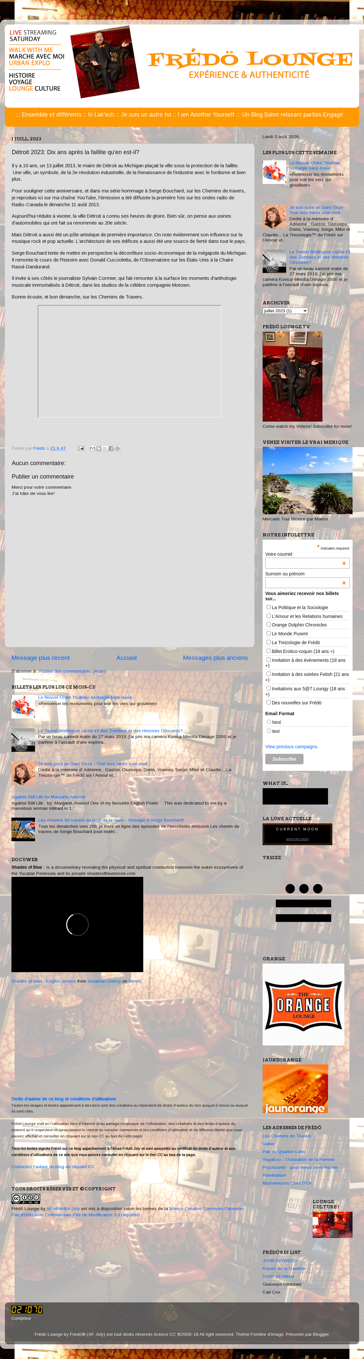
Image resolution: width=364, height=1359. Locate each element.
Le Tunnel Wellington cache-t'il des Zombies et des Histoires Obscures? (110, 730)
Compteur (21, 1318)
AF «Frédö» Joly (63, 1208)
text (276, 731)
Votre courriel (305, 554)
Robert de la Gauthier (284, 1268)
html (276, 722)
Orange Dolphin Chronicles (299, 624)
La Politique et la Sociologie (300, 607)
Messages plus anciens (215, 657)
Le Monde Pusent (290, 633)
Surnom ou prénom (305, 573)
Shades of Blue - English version (43, 981)
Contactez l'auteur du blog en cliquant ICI (52, 1166)
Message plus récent (40, 657)
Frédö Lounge (25, 1208)
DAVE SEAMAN (278, 1276)
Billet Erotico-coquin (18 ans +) (303, 651)
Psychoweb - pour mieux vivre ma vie (300, 1167)
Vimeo (135, 981)
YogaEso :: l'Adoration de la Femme (299, 1159)
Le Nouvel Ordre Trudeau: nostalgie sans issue (85, 697)
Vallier (269, 1143)
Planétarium (274, 1175)
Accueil (126, 657)
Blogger (320, 1334)
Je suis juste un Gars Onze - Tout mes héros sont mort (92, 763)
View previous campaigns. (291, 746)
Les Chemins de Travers (287, 1135)
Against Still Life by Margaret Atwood (48, 796)
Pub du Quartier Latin (284, 1151)
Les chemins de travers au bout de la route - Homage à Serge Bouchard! (111, 820)
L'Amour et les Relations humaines (307, 616)
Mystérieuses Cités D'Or (287, 1183)
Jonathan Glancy (104, 981)
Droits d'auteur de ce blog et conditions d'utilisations (63, 1098)
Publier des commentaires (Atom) (72, 671)
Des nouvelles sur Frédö (296, 702)
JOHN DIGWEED (280, 1260)
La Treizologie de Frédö (296, 642)
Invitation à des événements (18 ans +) (305, 663)
